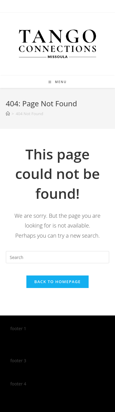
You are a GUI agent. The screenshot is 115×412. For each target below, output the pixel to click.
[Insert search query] (57, 257)
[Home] (8, 113)
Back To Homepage (57, 281)
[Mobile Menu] (57, 82)
